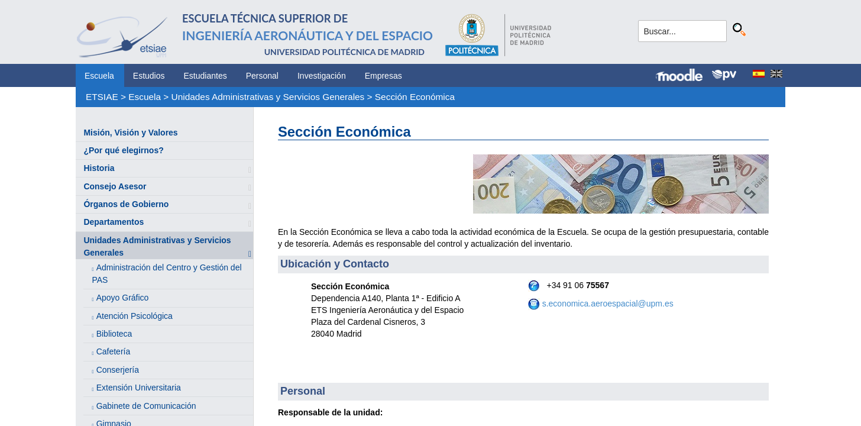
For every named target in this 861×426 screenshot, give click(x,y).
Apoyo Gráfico (122, 297)
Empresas (383, 75)
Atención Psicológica (134, 316)
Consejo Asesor (114, 186)
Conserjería (117, 370)
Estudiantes (205, 75)
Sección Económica (415, 97)
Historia (98, 168)
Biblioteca (114, 333)
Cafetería (113, 351)
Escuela (99, 75)
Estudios (149, 75)
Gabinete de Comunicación (146, 406)
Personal (262, 75)
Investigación (321, 75)
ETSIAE (102, 97)
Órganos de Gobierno (126, 204)
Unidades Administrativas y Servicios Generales (268, 97)
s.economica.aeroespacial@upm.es (608, 303)
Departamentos (113, 222)
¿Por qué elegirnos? (123, 150)
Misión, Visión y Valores (130, 132)
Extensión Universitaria (138, 387)
